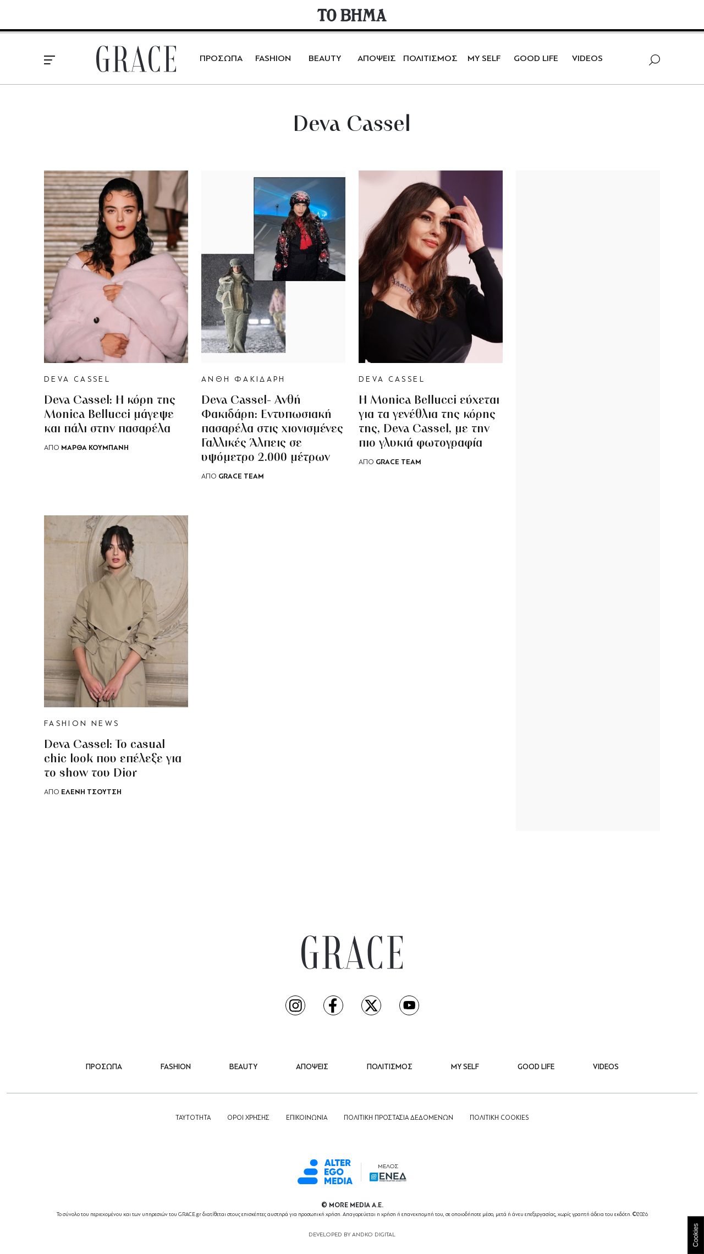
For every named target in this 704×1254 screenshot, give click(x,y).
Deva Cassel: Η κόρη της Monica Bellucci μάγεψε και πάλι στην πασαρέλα (109, 415)
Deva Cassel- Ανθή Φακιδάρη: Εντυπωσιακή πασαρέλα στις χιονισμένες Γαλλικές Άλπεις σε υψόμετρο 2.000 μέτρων (272, 429)
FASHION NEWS (81, 724)
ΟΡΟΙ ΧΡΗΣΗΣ (248, 1118)
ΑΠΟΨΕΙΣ (377, 58)
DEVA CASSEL (77, 380)
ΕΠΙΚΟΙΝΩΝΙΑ (306, 1118)
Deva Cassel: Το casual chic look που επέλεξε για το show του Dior (113, 759)
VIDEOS (587, 58)
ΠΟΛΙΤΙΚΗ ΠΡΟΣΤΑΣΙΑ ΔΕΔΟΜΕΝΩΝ (398, 1118)
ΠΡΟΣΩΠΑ (221, 58)
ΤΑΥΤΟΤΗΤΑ (193, 1118)
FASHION (273, 58)
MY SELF (484, 58)
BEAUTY (325, 58)
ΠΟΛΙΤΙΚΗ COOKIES (499, 1118)
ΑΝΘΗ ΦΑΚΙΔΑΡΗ (243, 380)
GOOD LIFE (536, 58)
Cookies (696, 1235)
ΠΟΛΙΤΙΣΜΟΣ (430, 58)
